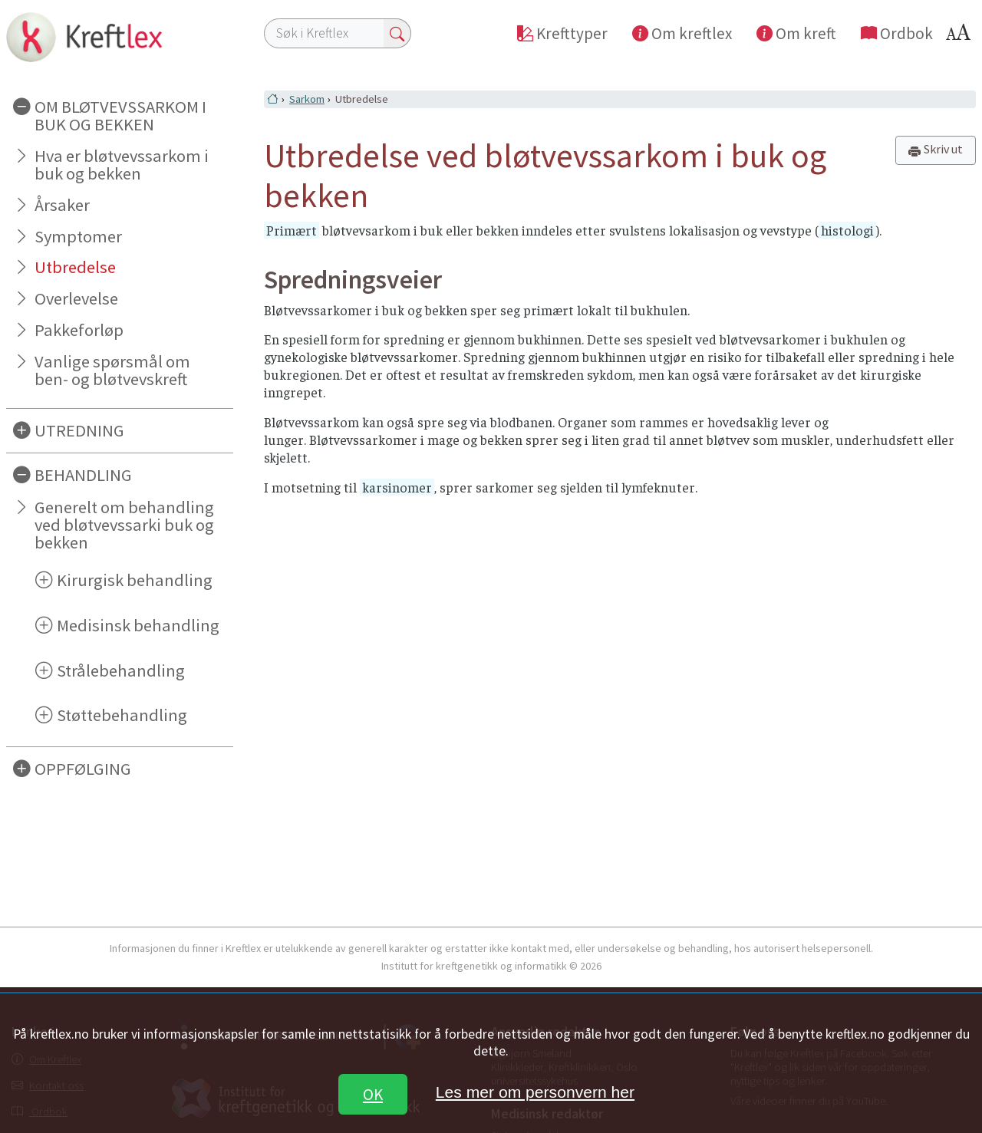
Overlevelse (76, 298)
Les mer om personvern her (535, 1092)
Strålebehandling (121, 670)
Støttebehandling (122, 715)
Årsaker (62, 205)
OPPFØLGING (83, 768)
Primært (291, 230)
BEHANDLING (83, 475)
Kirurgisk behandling (135, 580)
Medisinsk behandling (138, 625)
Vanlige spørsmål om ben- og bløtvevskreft (112, 370)
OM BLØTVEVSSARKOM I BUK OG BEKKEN (120, 115)
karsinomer (397, 487)
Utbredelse (75, 267)
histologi (847, 230)
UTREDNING (79, 430)
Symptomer (78, 236)
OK (373, 1094)
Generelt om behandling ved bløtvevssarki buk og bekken (124, 524)
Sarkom (307, 99)
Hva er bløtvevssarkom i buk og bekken (122, 164)
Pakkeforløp (79, 330)
